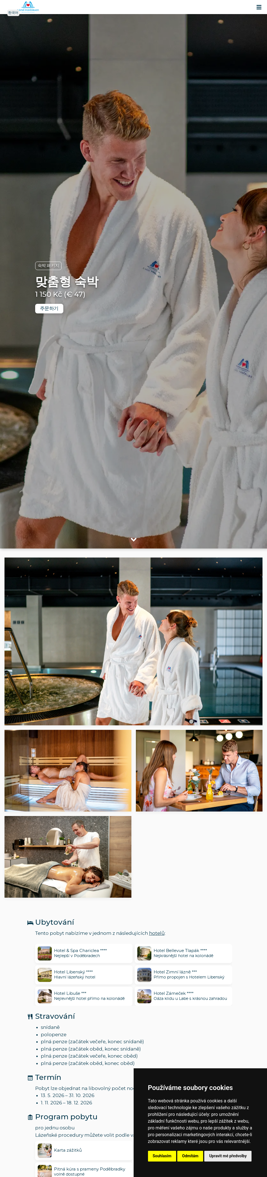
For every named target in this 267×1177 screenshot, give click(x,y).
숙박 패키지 (48, 266)
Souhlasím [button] (162, 1156)
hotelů (157, 933)
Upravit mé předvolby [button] (227, 1156)
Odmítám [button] (190, 1156)
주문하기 (49, 308)
